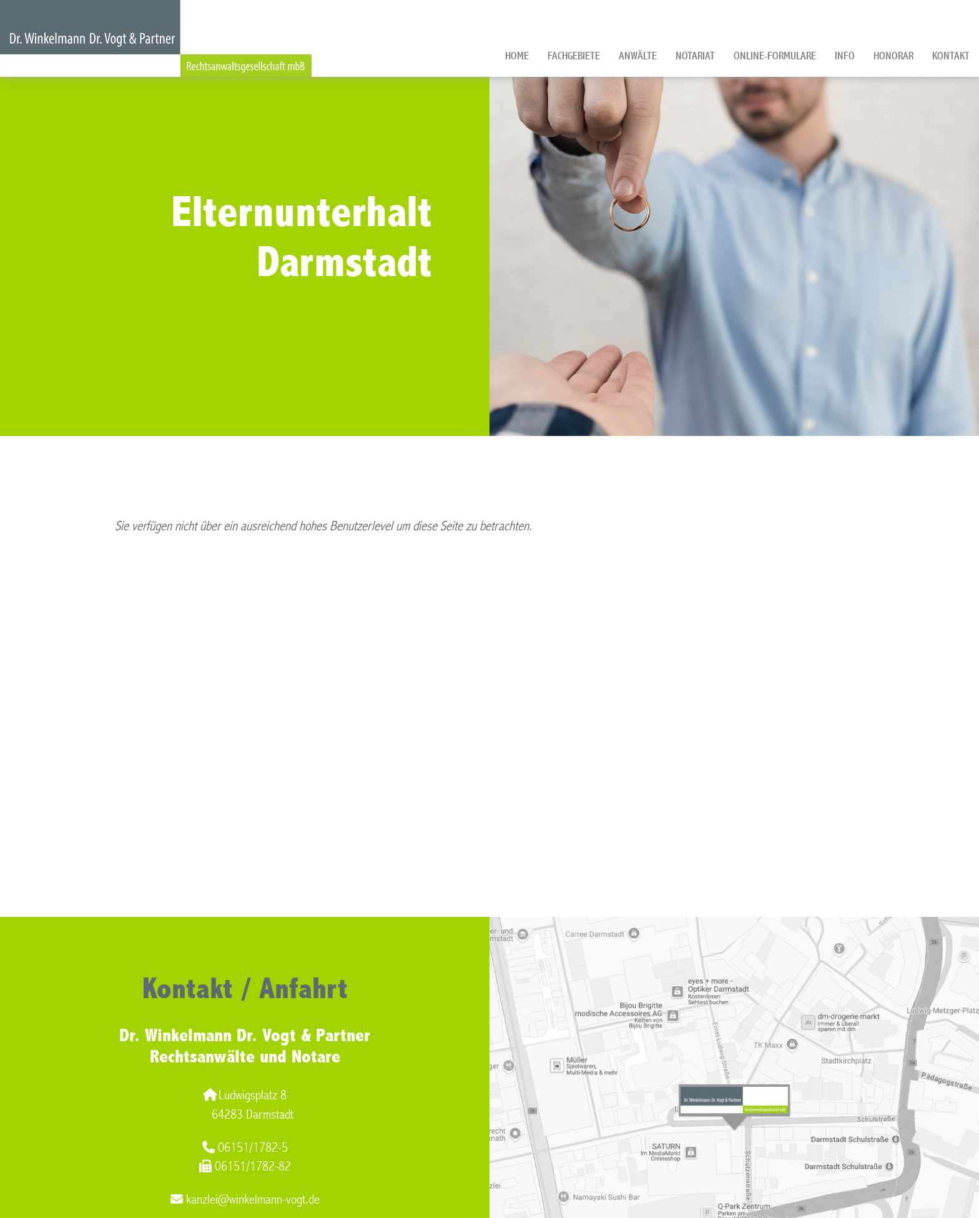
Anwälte (638, 55)
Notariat (695, 55)
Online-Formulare (775, 55)
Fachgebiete (574, 55)
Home (517, 55)
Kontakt (951, 55)
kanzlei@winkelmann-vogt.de (245, 1199)
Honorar (893, 55)
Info (845, 55)
